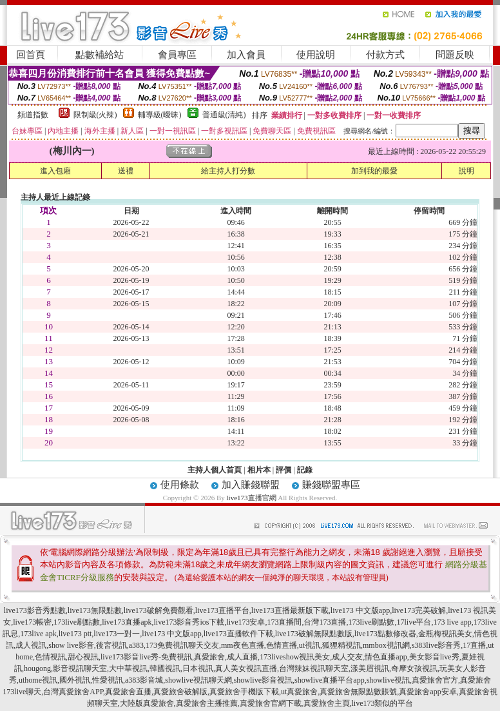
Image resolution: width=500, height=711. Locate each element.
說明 (466, 170)
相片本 (259, 469)
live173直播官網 (251, 498)
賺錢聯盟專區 (331, 485)
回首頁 (30, 55)
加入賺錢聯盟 (251, 485)
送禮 (125, 170)
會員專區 (177, 55)
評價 (283, 469)
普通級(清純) (224, 114)
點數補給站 (99, 55)
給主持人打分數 (228, 170)
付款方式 (385, 55)
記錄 (304, 469)
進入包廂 (55, 170)
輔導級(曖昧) (160, 114)
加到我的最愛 (374, 170)
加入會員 (246, 55)
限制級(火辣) (95, 114)
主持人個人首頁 (215, 469)
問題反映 (455, 55)
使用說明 (315, 55)
